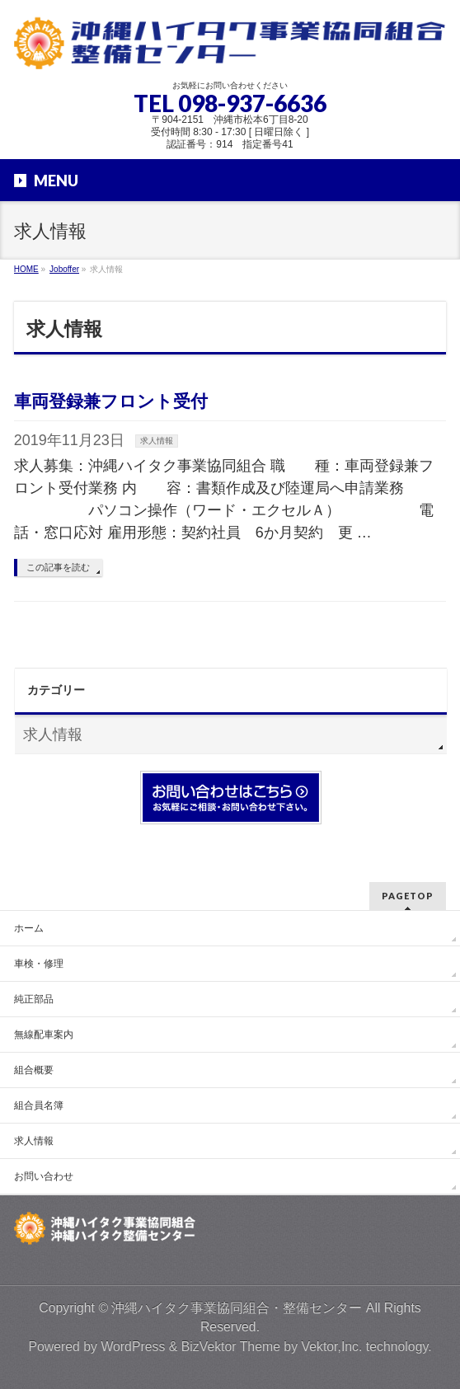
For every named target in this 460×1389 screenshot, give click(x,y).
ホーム (29, 928)
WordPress (133, 1347)
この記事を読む (58, 567)
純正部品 (34, 999)
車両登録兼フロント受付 (111, 401)
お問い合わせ (43, 1176)
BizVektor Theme (230, 1347)
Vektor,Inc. (331, 1347)
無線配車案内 (43, 1034)
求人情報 (156, 440)
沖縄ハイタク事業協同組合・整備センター (236, 1308)
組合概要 (34, 1070)
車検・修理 (38, 963)
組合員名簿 (38, 1105)
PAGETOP (408, 895)
